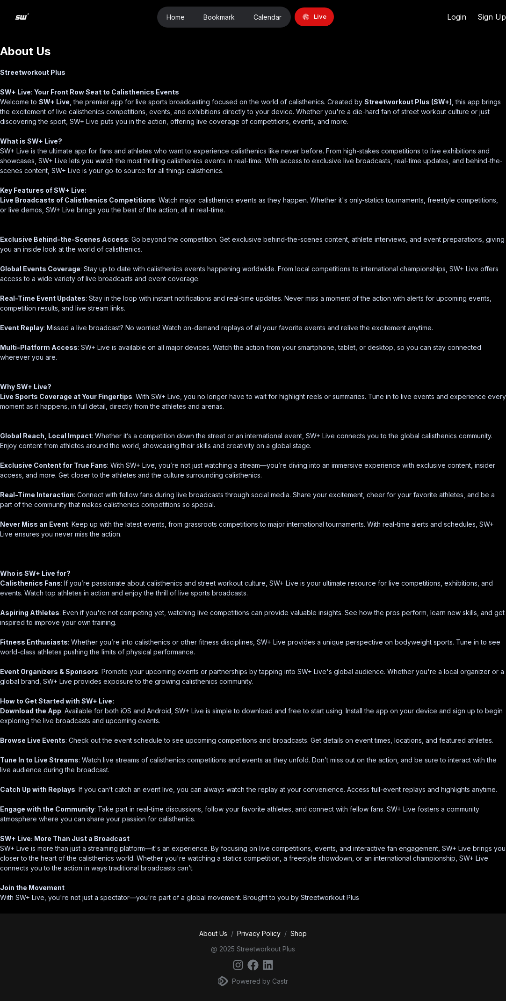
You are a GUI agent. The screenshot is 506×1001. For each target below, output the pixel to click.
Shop (298, 933)
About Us (213, 933)
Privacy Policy (259, 933)
